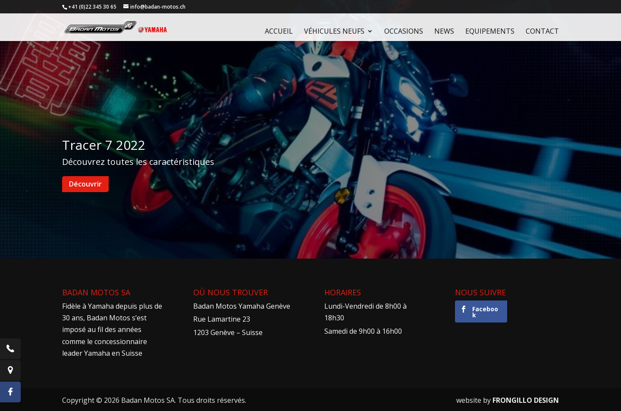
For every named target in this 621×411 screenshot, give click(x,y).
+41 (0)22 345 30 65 (92, 6)
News (444, 32)
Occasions (403, 32)
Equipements (489, 32)
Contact (542, 32)
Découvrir (85, 184)
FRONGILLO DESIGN (525, 400)
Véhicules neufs (334, 32)
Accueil (279, 32)
